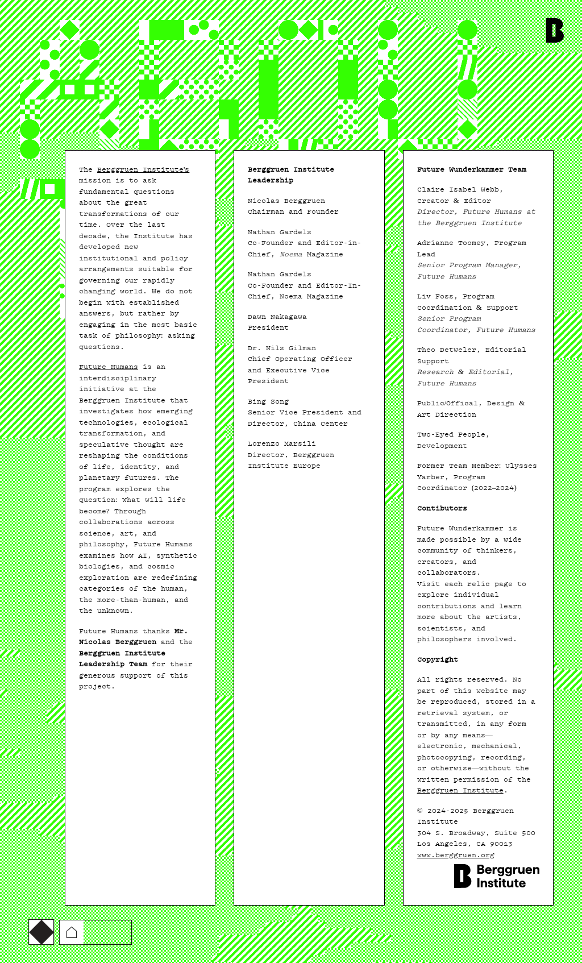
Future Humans (108, 366)
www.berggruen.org (455, 855)
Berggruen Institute (460, 790)
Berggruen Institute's (143, 169)
